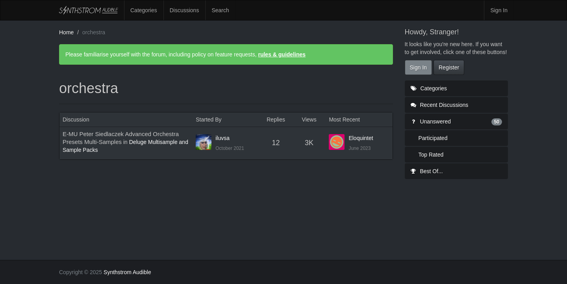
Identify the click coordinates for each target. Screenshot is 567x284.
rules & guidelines (282, 54)
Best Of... (427, 171)
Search (220, 10)
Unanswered (456, 121)
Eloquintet (360, 138)
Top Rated (431, 154)
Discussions (184, 10)
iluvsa (222, 138)
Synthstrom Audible (88, 10)
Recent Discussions (440, 105)
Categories (143, 10)
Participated (433, 138)
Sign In (499, 10)
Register (449, 67)
